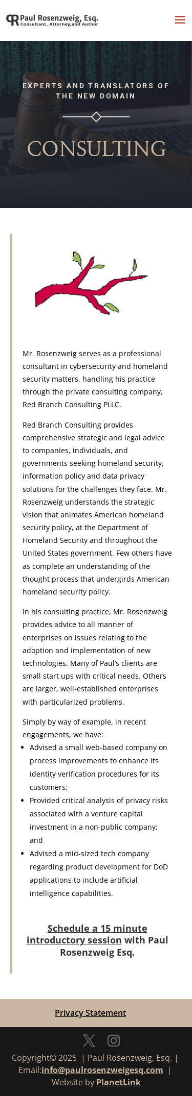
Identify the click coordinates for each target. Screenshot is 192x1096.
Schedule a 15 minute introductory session (87, 934)
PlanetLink (118, 1082)
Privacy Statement (90, 1012)
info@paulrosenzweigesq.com (102, 1070)
